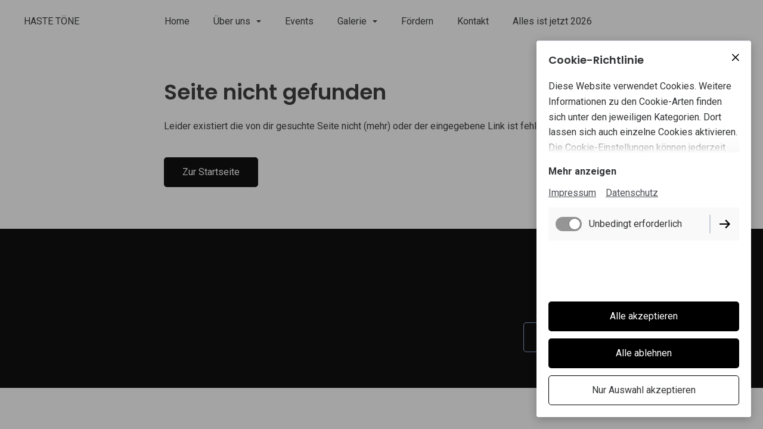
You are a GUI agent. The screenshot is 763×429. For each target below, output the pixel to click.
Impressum (572, 192)
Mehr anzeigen (582, 171)
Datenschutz (632, 192)
